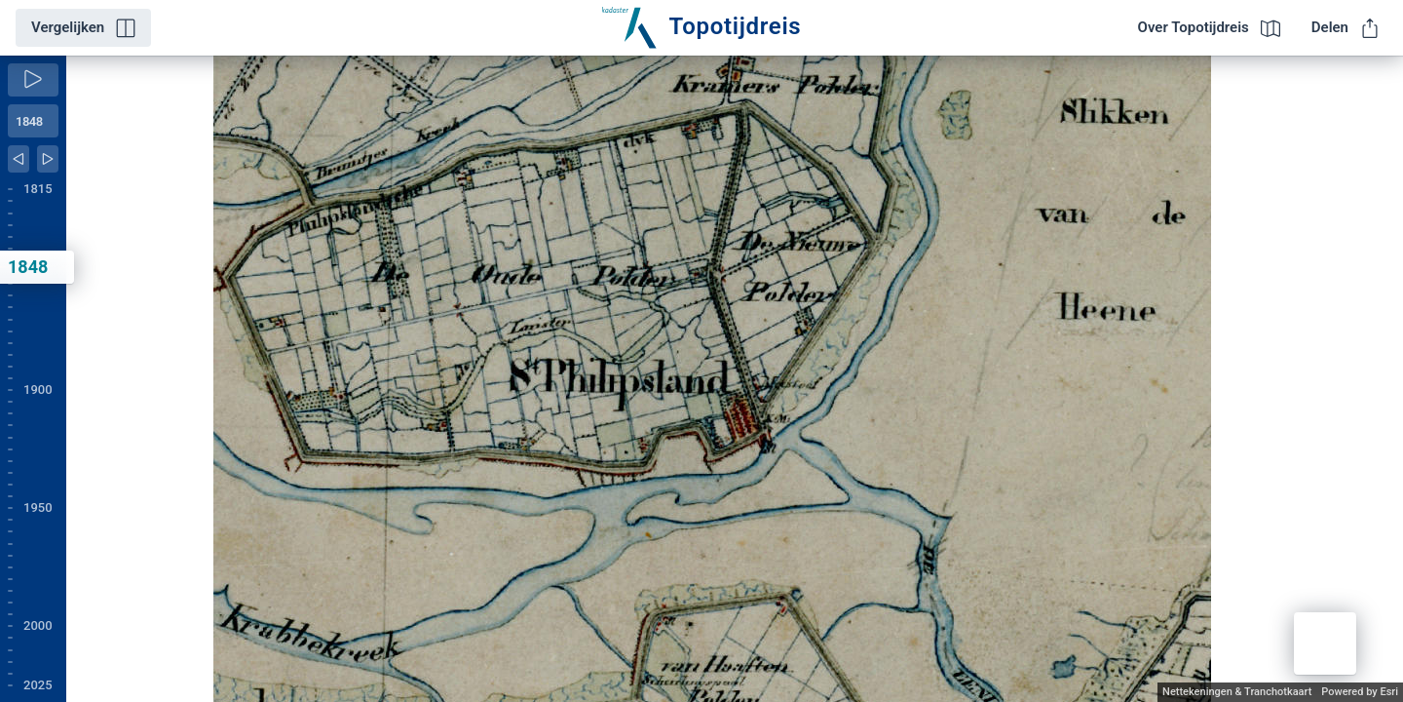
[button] (1325, 643)
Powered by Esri (1359, 691)
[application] (734, 379)
